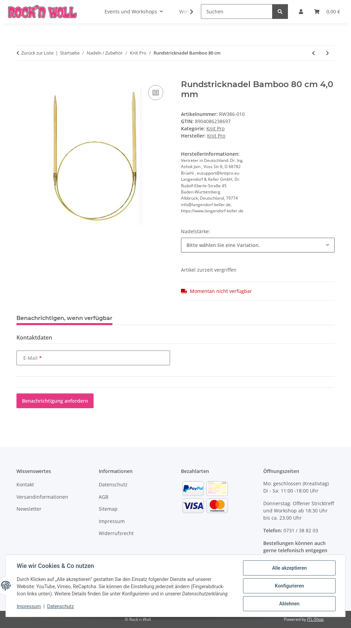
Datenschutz (60, 606)
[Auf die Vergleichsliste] (155, 92)
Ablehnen (289, 603)
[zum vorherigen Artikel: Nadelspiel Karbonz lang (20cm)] (313, 53)
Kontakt (25, 484)
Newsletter (28, 509)
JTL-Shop (315, 619)
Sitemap (108, 509)
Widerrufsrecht (116, 533)
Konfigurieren (289, 586)
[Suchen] (237, 11)
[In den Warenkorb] (21, 76)
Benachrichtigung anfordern (55, 401)
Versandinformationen (42, 497)
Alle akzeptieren (289, 568)
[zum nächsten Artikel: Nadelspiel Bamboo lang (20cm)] (327, 53)
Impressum (29, 606)
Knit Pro (215, 128)
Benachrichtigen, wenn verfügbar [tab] (64, 318)
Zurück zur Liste (37, 53)
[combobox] (258, 245)
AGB (103, 497)
